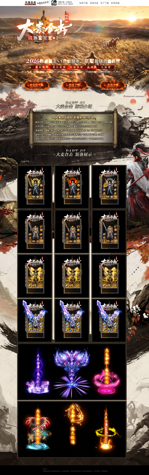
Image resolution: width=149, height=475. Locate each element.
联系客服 (115, 3)
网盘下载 (73, 90)
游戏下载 (83, 3)
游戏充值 (94, 3)
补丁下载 (104, 3)
